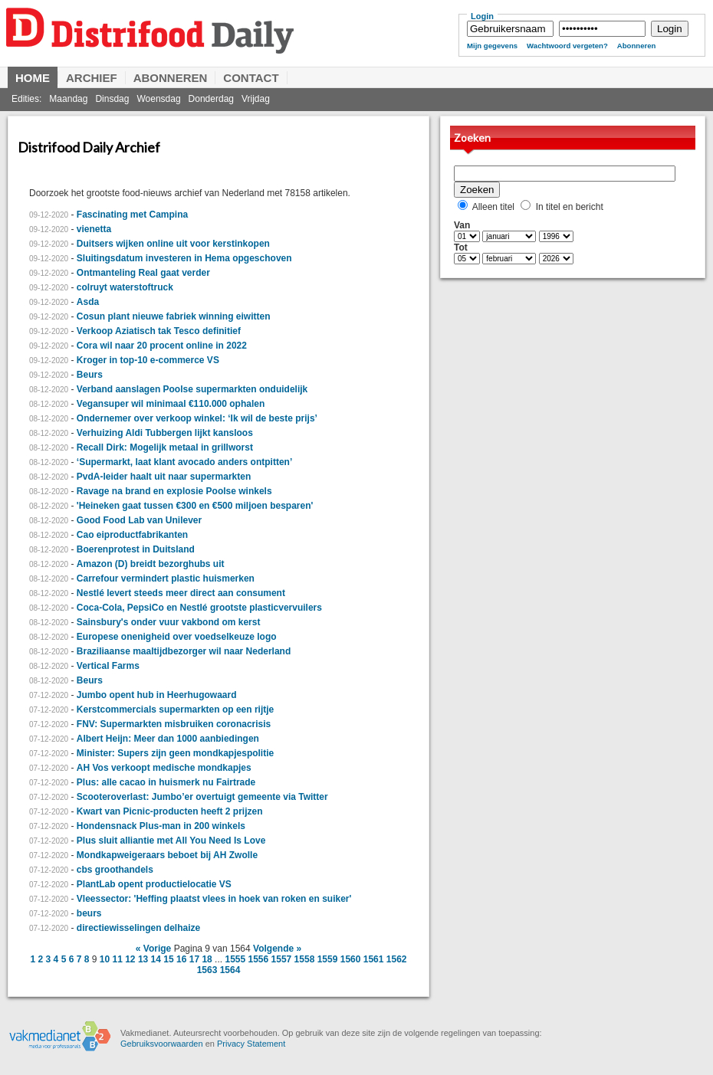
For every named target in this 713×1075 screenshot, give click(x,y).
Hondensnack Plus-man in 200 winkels (161, 826)
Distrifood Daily (222, 44)
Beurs (90, 374)
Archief (91, 77)
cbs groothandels (115, 869)
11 (117, 959)
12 (130, 959)
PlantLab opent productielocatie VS (154, 884)
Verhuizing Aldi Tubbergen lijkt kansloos (165, 433)
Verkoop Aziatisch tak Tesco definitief (159, 331)
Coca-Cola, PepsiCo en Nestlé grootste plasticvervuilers (199, 607)
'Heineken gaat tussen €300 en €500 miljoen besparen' (195, 505)
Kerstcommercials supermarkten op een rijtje (175, 709)
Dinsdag (112, 98)
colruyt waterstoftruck (125, 287)
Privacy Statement (251, 1043)
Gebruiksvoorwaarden (161, 1043)
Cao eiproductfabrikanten (132, 534)
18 (207, 959)
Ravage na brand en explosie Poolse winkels (174, 491)
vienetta (94, 229)
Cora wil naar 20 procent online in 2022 (162, 345)
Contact (250, 77)
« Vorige (153, 948)
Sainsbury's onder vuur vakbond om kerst (169, 622)
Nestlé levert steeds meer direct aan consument (181, 593)
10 (105, 959)
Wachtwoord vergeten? (567, 45)
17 (194, 959)
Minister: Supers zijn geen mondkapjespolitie (175, 753)
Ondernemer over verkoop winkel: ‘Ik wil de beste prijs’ (197, 418)
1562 (396, 959)
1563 (207, 970)
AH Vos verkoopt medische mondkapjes (164, 767)
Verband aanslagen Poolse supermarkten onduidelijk (192, 389)
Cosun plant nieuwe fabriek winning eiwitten (174, 316)
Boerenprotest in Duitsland (136, 549)
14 (156, 959)
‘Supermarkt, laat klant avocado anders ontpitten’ (184, 462)
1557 (281, 959)
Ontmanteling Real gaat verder (143, 272)
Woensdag (158, 98)
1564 (230, 970)
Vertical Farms (108, 665)
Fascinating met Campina (132, 214)
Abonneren (636, 45)
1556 (258, 959)
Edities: (26, 98)
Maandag (68, 98)
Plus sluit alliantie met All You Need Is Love (171, 840)
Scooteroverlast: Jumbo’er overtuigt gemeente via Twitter (202, 797)
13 (143, 959)
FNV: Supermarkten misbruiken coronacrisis (174, 724)
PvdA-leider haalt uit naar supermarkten (164, 476)
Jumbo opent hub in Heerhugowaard (157, 695)
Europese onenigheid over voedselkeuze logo (177, 636)
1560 (350, 959)
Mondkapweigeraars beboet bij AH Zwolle (167, 855)
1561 (373, 959)
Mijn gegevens (492, 45)
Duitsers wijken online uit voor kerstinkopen (173, 243)
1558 (304, 959)
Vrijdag (256, 98)
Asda (88, 302)
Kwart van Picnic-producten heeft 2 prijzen (170, 811)
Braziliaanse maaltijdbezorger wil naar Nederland (184, 651)
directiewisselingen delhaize (138, 928)
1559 (327, 959)
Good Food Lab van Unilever (139, 520)
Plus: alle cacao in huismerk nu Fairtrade (166, 782)
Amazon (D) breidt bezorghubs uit (151, 564)
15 (168, 959)
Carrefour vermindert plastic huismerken (166, 578)
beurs (89, 913)
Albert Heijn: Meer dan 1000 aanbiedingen (168, 738)
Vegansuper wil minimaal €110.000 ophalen (170, 403)
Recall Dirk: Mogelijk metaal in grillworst (165, 447)
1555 (235, 959)
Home (32, 77)
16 (181, 959)
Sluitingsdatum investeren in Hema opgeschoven (184, 258)
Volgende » (277, 948)
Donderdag (211, 98)
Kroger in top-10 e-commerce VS (148, 360)
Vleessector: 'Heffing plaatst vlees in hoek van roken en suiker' (214, 898)
